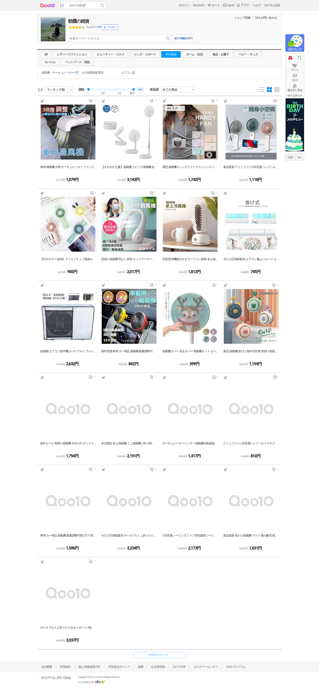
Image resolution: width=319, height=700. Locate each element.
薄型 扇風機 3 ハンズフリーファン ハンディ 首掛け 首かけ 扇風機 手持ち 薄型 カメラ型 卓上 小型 (190, 167)
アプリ (245, 5)
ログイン (183, 5)
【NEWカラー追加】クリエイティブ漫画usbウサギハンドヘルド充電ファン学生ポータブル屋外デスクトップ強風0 (68, 259)
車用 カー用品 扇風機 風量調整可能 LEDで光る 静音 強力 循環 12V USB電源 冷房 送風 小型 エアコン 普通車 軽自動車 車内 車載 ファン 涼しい (68, 535)
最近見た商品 (294, 90)
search (167, 38)
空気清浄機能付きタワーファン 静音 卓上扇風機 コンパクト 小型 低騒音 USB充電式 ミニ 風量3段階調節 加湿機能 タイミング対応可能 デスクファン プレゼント (190, 259)
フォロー (111, 27)
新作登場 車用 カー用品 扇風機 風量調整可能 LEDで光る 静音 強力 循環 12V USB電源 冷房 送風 (129, 351)
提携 (140, 667)
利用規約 (65, 667)
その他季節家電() (92, 72)
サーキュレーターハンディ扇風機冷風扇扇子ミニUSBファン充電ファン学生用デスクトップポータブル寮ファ (190, 443)
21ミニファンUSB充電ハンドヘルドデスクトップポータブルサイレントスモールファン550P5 (251, 443)
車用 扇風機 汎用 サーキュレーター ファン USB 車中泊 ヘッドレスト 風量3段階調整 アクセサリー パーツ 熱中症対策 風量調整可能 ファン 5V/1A (68, 167)
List (261, 89)
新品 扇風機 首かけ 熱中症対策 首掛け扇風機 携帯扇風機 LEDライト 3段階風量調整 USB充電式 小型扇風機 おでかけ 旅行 (251, 351)
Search (102, 5)
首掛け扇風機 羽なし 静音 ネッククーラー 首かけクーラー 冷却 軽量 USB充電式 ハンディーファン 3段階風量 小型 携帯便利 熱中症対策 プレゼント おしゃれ (129, 259)
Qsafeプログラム (236, 667)
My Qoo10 (198, 5)
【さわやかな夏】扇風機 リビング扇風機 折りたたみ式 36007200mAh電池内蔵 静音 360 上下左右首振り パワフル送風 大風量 (129, 167)
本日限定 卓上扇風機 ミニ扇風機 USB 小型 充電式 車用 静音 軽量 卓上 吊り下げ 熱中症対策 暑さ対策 (129, 443)
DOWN (299, 157)
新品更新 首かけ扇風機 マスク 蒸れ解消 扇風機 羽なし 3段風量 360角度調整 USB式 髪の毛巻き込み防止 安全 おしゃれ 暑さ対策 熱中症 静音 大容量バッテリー (251, 535)
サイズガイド (295, 95)
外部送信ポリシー (119, 667)
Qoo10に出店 (272, 5)
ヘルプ (256, 5)
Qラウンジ (294, 49)
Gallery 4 (269, 89)
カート (295, 69)
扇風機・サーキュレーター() (60, 72)
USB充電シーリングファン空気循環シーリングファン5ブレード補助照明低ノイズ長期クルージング (190, 535)
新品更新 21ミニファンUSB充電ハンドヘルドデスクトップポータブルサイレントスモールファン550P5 (251, 167)
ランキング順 (56, 89)
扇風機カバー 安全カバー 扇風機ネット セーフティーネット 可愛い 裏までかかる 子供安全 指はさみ (190, 351)
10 (275, 286)
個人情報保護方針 (89, 667)
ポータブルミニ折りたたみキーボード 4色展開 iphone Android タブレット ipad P (68, 627)
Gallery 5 (277, 89)
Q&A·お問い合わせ (266, 17)
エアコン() (128, 72)
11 (92, 102)
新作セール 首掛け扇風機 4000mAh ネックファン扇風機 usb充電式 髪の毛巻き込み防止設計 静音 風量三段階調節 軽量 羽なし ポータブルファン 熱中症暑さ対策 (68, 443)
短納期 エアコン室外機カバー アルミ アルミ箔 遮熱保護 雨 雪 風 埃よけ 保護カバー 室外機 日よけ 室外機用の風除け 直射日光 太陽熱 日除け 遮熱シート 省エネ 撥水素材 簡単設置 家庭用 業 (68, 351)
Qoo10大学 (178, 667)
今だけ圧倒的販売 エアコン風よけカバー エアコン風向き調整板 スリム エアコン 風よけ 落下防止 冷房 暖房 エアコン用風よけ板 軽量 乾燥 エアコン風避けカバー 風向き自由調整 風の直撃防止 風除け (251, 259)
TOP (290, 157)
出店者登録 (158, 667)
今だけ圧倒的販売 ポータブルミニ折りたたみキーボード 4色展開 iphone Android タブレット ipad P (129, 535)
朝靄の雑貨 (78, 21)
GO (140, 89)
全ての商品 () (183, 38)
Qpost (231, 5)
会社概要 (46, 667)
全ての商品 (169, 89)
